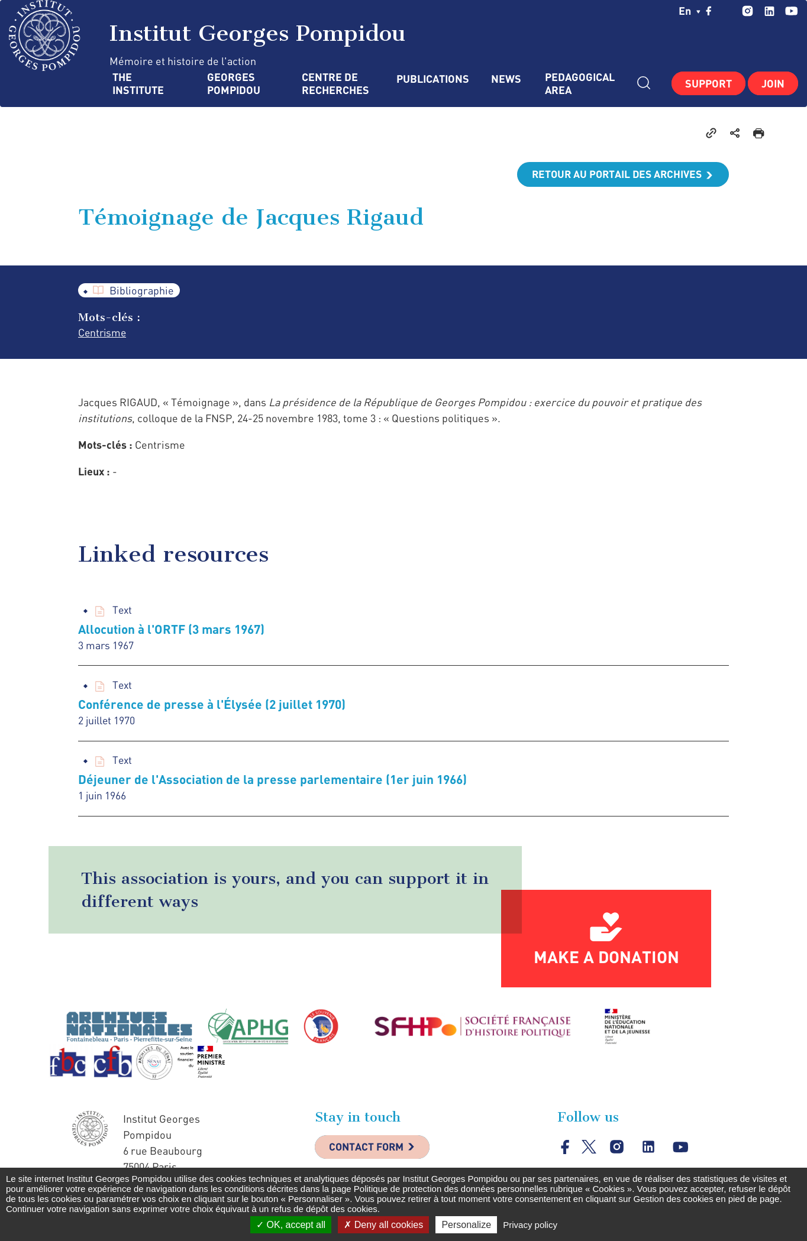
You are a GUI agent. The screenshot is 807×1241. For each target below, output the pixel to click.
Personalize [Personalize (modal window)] (466, 1225)
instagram (747, 11)
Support (708, 83)
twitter (727, 10)
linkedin (769, 11)
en (690, 10)
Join (773, 83)
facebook (708, 10)
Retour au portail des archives (614, 174)
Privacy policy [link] (530, 1225)
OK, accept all (290, 1225)
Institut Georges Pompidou (207, 35)
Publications (431, 79)
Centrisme (103, 333)
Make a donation (606, 960)
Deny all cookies (383, 1225)
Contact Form (369, 1150)
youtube (791, 11)
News (506, 79)
